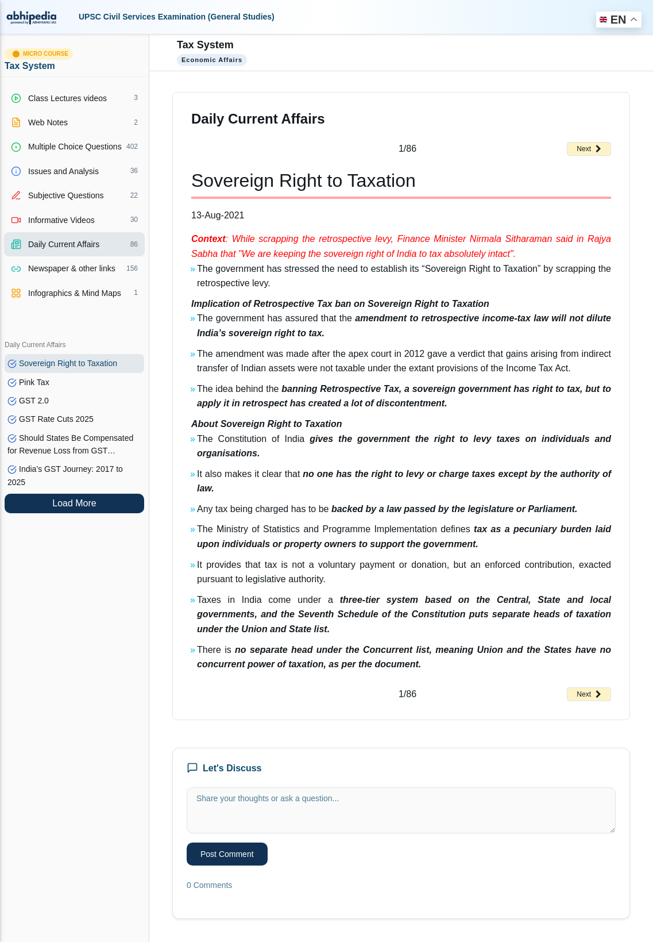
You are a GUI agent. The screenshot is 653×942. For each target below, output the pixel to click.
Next (589, 149)
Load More (74, 503)
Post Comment (227, 854)
